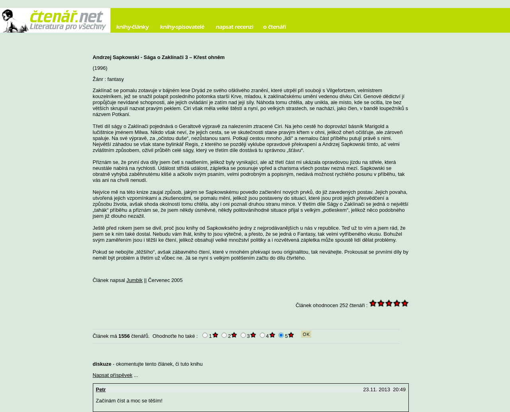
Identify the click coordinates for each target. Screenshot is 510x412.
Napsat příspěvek (113, 375)
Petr (101, 389)
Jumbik (134, 280)
